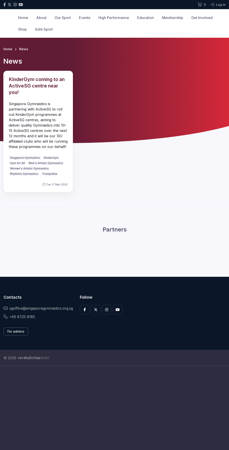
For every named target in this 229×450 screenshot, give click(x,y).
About (41, 17)
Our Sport (63, 17)
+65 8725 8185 (19, 317)
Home (23, 17)
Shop (22, 29)
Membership (172, 17)
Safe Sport (44, 29)
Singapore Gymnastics (25, 157)
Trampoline (49, 173)
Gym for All (17, 163)
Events (84, 17)
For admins (15, 331)
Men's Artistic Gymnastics (46, 163)
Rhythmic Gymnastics (24, 173)
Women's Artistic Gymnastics (29, 168)
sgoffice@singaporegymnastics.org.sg (38, 308)
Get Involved (202, 17)
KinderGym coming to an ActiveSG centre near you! (37, 85)
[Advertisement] (114, 408)
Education (145, 17)
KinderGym (51, 157)
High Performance (113, 17)
